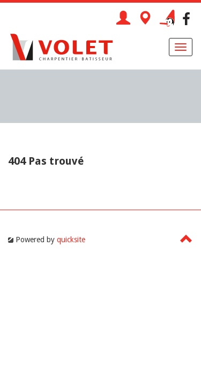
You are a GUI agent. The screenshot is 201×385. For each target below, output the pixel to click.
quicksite (71, 239)
